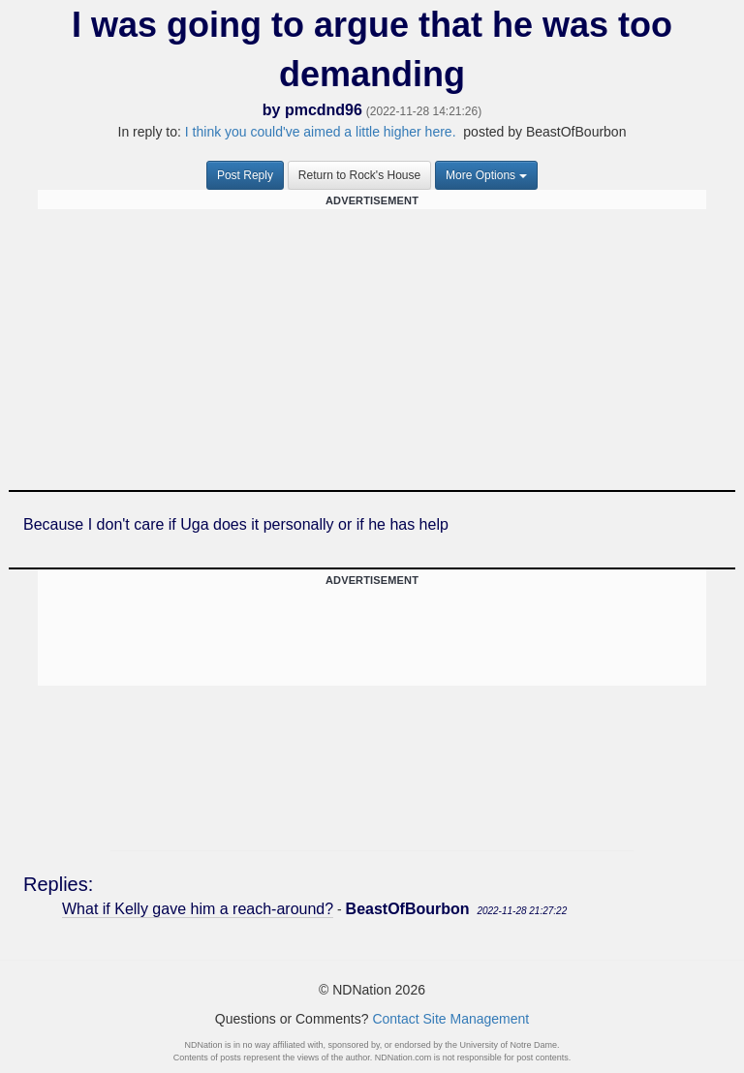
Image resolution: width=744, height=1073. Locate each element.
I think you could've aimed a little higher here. (320, 131)
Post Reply (245, 175)
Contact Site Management (450, 1019)
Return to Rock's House (359, 175)
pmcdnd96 (323, 110)
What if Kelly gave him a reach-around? (197, 909)
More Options (486, 175)
